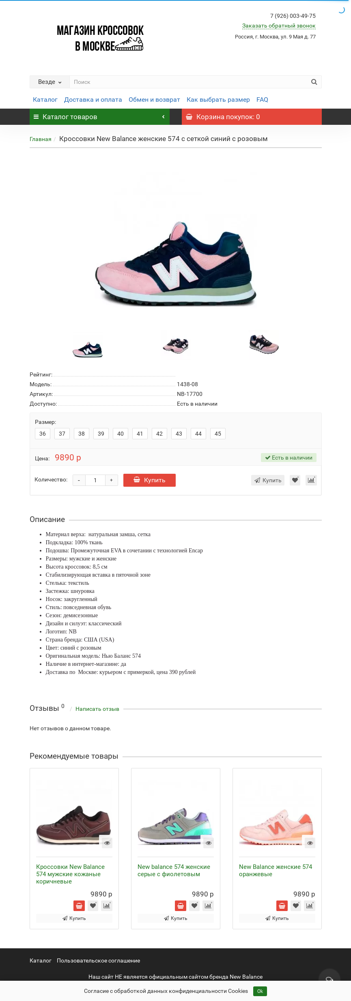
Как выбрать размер (218, 99)
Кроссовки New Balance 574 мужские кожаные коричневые (70, 874)
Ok (260, 991)
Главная (41, 139)
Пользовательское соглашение (98, 960)
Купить (150, 480)
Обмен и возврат (154, 99)
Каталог (45, 99)
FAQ (262, 99)
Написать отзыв (97, 709)
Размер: (45, 422)
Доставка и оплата (93, 99)
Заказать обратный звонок (279, 25)
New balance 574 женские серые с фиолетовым (174, 870)
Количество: (50, 479)
